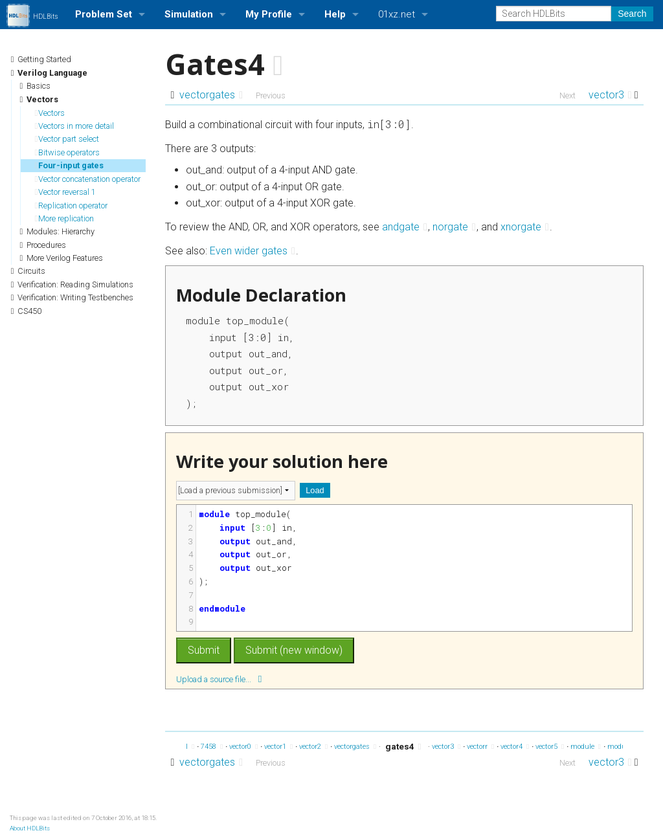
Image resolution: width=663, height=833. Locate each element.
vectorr (480, 746)
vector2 (313, 746)
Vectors (50, 113)
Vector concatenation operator (88, 179)
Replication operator (71, 205)
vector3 (610, 95)
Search (632, 13)
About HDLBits (30, 828)
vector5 (549, 746)
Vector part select (67, 139)
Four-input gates (69, 165)
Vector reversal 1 (65, 192)
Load (315, 490)
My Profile (268, 14)
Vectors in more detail (75, 126)
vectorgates (211, 95)
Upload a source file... (219, 678)
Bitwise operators (67, 152)
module (585, 746)
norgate (454, 227)
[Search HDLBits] (553, 13)
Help (335, 14)
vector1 (278, 746)
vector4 (514, 746)
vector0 (243, 746)
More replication (65, 218)
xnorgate (524, 227)
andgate (404, 227)
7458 (212, 746)
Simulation (188, 14)
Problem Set (103, 14)
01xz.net (396, 14)
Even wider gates (252, 251)
